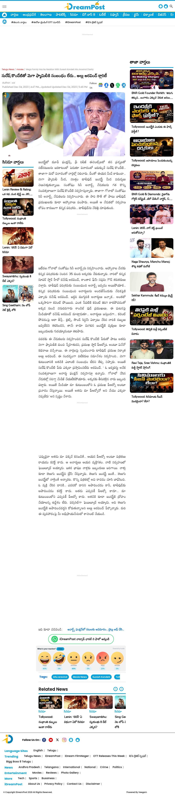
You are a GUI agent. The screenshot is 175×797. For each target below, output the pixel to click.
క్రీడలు (126, 14)
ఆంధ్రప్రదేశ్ (29, 14)
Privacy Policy (53, 784)
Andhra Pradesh (29, 767)
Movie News (80, 677)
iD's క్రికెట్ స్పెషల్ (137, 756)
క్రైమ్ (136, 14)
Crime (104, 767)
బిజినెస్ (162, 14)
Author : (8, 83)
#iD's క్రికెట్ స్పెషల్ (94, 22)
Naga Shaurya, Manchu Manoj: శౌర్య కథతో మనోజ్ (151, 264)
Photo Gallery (70, 773)
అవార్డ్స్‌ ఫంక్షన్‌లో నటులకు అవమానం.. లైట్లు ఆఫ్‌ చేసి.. (94, 629)
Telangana (51, 767)
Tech (21, 778)
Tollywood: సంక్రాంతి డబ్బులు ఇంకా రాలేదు (14, 220)
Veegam (142, 792)
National (90, 767)
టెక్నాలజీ (148, 14)
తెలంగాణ (45, 14)
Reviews (51, 773)
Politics (117, 767)
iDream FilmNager (77, 756)
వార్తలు (15, 14)
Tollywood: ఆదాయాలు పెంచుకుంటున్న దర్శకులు (152, 163)
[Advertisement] (87, 43)
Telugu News (8, 69)
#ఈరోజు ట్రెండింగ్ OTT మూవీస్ (45, 22)
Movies (36, 773)
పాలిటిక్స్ (61, 14)
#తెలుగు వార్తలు (19, 22)
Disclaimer (93, 784)
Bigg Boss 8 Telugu (18, 762)
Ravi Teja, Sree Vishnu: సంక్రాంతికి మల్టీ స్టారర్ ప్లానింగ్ (151, 365)
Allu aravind (60, 677)
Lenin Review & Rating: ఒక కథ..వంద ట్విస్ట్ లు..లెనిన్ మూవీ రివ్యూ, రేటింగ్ (16, 191)
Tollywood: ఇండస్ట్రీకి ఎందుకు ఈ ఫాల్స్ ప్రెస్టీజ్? (152, 129)
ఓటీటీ (102, 14)
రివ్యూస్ (114, 14)
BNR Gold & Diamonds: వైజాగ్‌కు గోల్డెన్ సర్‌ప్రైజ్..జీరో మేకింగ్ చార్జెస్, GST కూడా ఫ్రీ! (152, 198)
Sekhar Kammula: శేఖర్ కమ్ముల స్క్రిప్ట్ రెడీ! (152, 298)
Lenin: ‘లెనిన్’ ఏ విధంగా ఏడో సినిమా (17, 249)
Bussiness (48, 778)
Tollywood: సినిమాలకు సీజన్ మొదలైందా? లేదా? (147, 399)
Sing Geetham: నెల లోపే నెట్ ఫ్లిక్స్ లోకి (16, 307)
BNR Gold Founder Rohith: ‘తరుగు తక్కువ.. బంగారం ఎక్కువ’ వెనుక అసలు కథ (152, 97)
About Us (34, 784)
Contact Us (74, 784)
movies (20, 69)
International (71, 767)
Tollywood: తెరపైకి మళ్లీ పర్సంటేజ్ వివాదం (149, 331)
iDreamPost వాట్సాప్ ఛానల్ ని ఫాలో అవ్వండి (84, 639)
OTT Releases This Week (109, 756)
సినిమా (74, 14)
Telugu (51, 751)
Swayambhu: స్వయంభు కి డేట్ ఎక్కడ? (16, 278)
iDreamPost (52, 756)
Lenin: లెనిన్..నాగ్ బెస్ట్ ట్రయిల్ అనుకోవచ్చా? (147, 230)
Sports (33, 778)
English (38, 751)
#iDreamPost (73, 22)
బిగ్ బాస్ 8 (88, 14)
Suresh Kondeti (101, 677)
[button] (121, 689)
